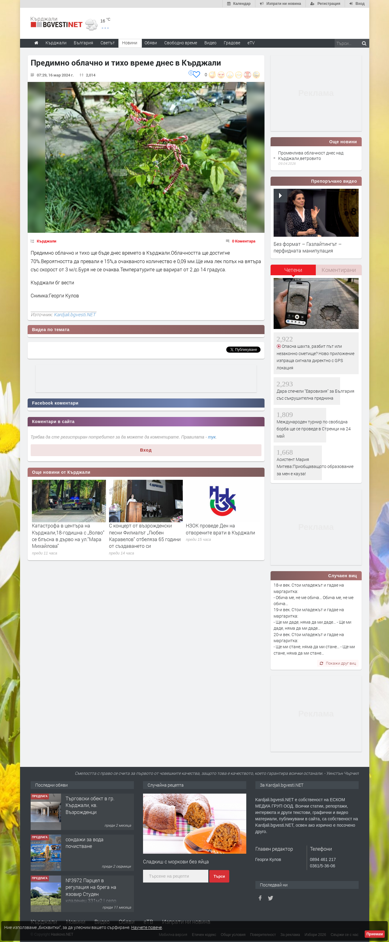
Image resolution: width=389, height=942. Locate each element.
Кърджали (46, 241)
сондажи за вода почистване (85, 842)
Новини (129, 43)
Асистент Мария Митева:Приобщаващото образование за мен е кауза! (315, 466)
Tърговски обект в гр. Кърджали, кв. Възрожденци (90, 805)
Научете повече (146, 927)
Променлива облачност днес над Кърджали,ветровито (310, 155)
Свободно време (180, 43)
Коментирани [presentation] (339, 269)
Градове (232, 43)
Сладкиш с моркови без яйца (176, 861)
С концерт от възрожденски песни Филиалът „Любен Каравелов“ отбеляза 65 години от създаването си (145, 535)
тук (212, 437)
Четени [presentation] (293, 269)
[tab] (293, 272)
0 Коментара (243, 241)
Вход (146, 450)
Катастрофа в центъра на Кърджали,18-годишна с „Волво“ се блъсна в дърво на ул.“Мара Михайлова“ (68, 535)
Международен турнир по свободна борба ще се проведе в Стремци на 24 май (314, 429)
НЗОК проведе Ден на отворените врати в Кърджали (220, 528)
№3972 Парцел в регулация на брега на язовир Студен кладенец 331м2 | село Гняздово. (91, 894)
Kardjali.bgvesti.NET (74, 314)
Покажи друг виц (338, 663)
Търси (219, 876)
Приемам (375, 934)
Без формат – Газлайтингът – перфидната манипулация (308, 247)
